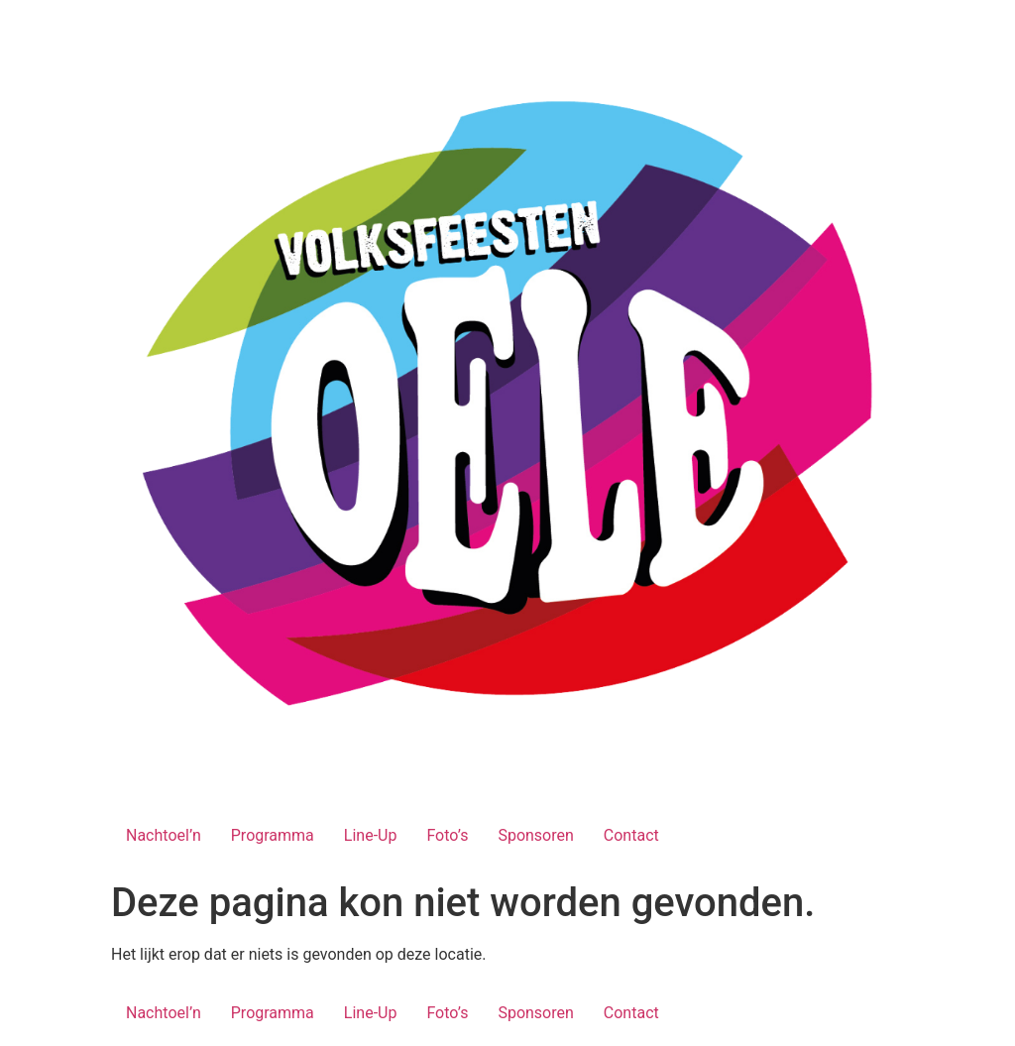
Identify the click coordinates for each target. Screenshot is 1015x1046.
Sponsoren (535, 835)
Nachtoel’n (163, 835)
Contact (631, 835)
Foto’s (447, 835)
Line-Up (370, 835)
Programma (272, 835)
